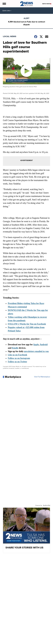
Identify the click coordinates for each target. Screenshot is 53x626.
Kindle (15, 348)
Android (44, 344)
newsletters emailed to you (36, 351)
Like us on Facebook (17, 355)
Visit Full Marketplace (42, 377)
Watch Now (46, 4)
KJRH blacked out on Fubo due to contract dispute (26, 23)
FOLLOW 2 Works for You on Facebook (27, 324)
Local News (9, 36)
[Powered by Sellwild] (46, 505)
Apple (36, 344)
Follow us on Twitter (17, 361)
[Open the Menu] (4, 4)
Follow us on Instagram (19, 358)
